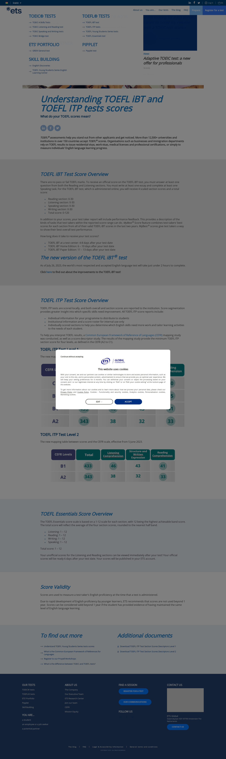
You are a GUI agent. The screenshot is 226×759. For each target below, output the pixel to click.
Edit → (99, 401)
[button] (113, 361)
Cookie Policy (83, 392)
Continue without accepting (72, 357)
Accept (128, 401)
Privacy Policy (66, 392)
